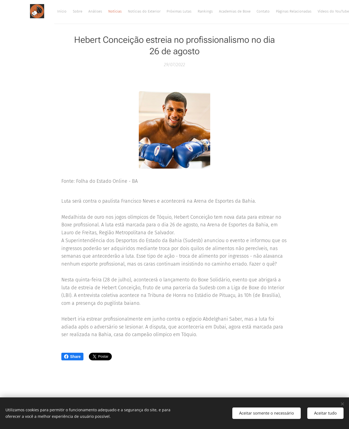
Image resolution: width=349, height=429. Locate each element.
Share (72, 356)
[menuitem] (216, 11)
